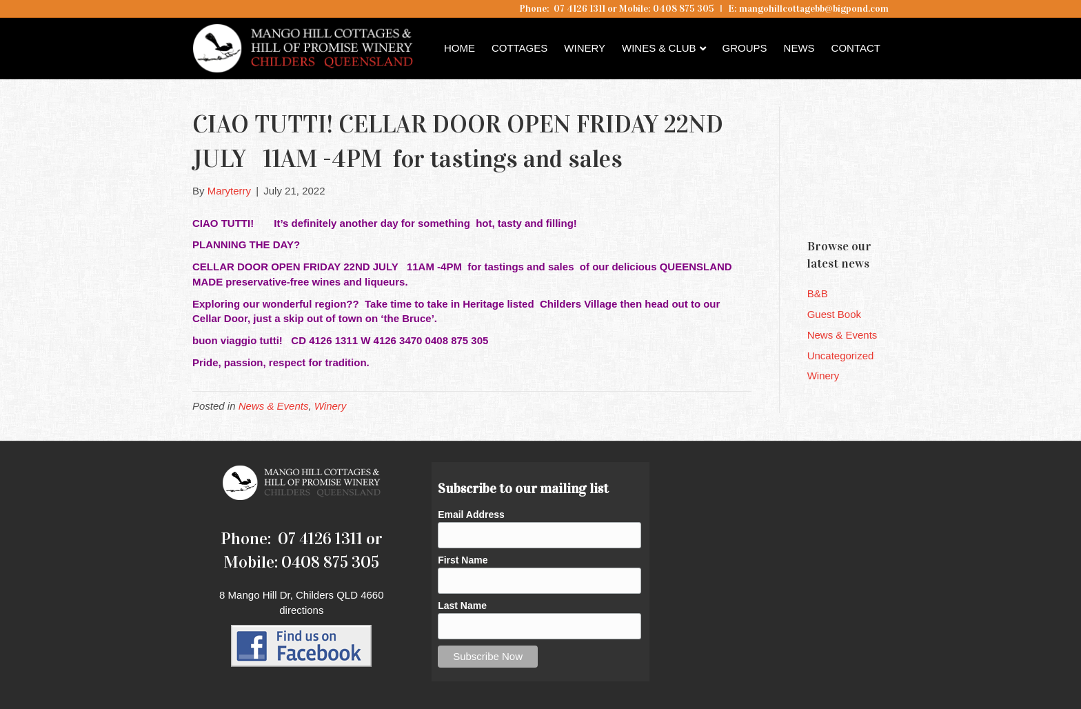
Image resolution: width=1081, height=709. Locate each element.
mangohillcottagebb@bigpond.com (814, 8)
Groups (745, 48)
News (799, 48)
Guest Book (834, 314)
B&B (817, 293)
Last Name (462, 605)
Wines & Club (659, 48)
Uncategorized (840, 355)
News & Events (274, 406)
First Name (462, 560)
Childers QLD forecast (890, 203)
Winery (584, 48)
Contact (855, 48)
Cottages (519, 48)
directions (301, 610)
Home (459, 48)
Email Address (471, 514)
